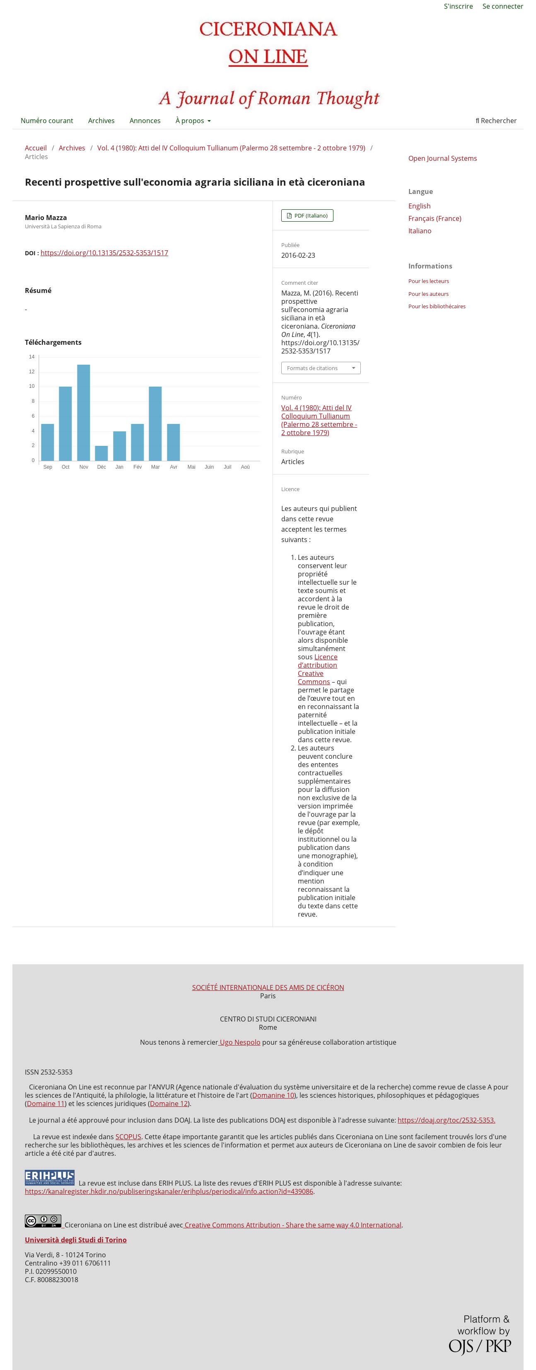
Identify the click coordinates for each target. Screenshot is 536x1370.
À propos (191, 120)
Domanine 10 (273, 1095)
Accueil (36, 148)
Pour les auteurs (428, 294)
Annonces (145, 120)
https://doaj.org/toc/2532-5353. (446, 1120)
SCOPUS (128, 1136)
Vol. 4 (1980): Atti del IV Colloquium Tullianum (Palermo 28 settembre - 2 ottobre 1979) (231, 148)
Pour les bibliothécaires (437, 306)
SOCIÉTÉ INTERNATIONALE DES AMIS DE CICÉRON (268, 987)
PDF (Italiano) (310, 215)
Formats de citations (312, 368)
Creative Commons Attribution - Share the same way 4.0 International (292, 1225)
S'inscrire (458, 6)
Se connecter (503, 6)
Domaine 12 (169, 1103)
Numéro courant (47, 120)
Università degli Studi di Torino (76, 1239)
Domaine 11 (46, 1103)
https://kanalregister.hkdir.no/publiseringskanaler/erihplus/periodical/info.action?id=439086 (169, 1191)
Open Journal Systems (442, 158)
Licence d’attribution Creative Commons (318, 669)
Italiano (420, 230)
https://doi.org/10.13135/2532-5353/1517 (104, 252)
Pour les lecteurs (428, 281)
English (419, 206)
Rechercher (496, 120)
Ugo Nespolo (239, 1042)
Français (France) (434, 218)
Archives (101, 120)
